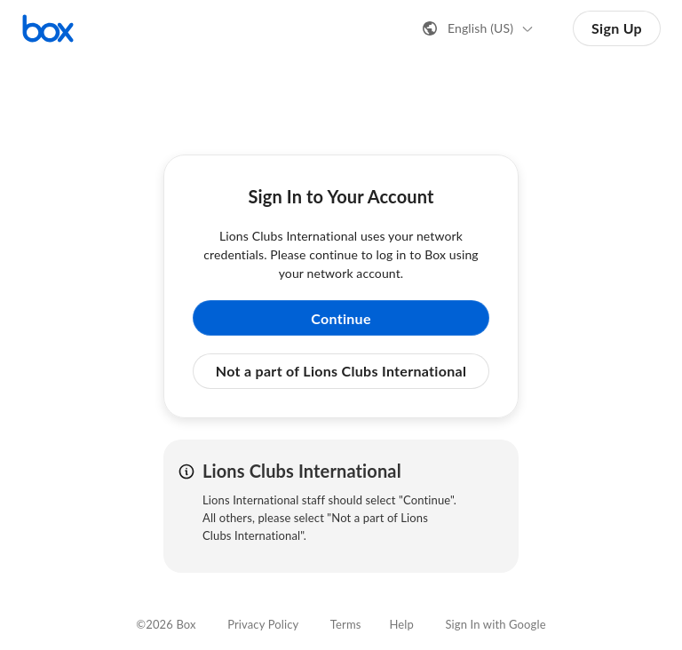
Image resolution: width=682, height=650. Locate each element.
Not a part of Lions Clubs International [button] (341, 370)
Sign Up (616, 28)
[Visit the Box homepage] (48, 28)
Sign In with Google (495, 624)
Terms (345, 624)
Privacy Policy (262, 624)
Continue (341, 318)
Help (402, 624)
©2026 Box (165, 624)
